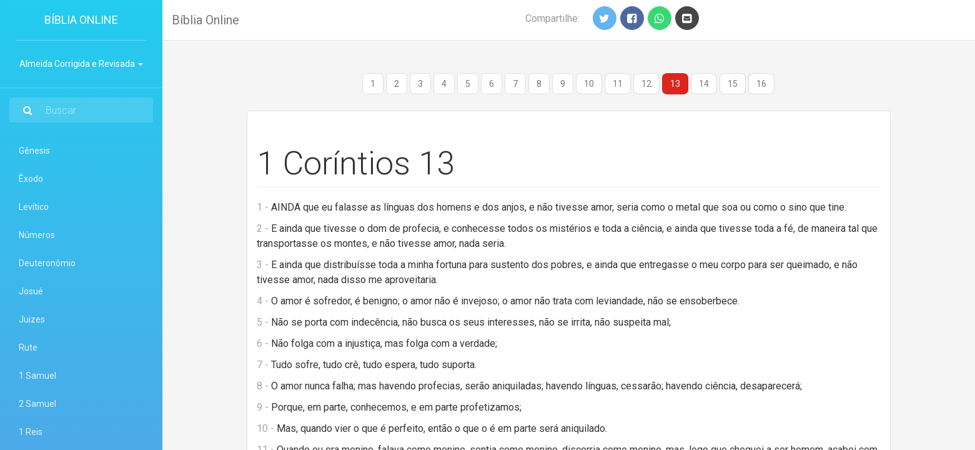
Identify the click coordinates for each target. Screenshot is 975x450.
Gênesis (34, 151)
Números (37, 235)
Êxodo (31, 179)
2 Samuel (37, 404)
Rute (28, 347)
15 (733, 84)
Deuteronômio (47, 263)
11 (618, 84)
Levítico (34, 207)
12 (646, 84)
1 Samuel (37, 376)
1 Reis (30, 432)
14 (704, 84)
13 (675, 84)
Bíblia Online (81, 19)
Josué (31, 291)
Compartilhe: (552, 18)
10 (589, 84)
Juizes (32, 319)
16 (761, 84)
